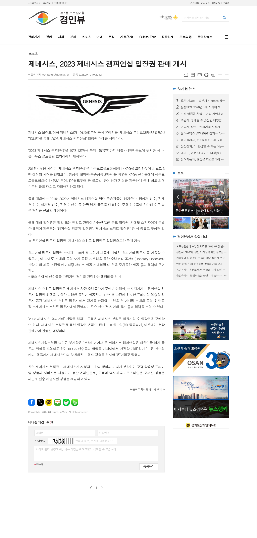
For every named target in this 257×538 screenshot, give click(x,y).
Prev (178, 197)
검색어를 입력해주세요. (197, 17)
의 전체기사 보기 (145, 389)
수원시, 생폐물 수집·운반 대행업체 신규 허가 (203, 120)
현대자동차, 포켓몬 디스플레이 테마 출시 (203, 159)
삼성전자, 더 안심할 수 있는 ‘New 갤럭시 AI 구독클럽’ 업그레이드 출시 (203, 146)
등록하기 (148, 466)
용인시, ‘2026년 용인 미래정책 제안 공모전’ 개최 (201, 252)
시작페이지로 (34, 2)
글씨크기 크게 (220, 75)
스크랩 (213, 75)
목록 (193, 75)
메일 (200, 75)
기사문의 (205, 2)
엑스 (40, 402)
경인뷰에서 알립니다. (192, 236)
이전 (91, 488)
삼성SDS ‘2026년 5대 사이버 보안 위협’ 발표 (203, 107)
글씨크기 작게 (227, 75)
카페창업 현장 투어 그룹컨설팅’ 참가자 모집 (200, 258)
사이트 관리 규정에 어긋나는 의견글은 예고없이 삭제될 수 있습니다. (76, 449)
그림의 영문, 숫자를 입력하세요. (94, 441)
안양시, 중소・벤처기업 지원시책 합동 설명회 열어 (203, 127)
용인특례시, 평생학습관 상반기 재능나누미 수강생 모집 (201, 275)
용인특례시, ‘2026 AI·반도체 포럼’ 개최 (203, 140)
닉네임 (40, 432)
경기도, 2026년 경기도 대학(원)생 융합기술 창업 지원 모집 (203, 153)
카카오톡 (48, 402)
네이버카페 (66, 402)
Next (224, 197)
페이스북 (31, 402)
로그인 (226, 2)
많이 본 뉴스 (186, 88)
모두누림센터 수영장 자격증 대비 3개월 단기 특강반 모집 (201, 246)
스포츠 (33, 53)
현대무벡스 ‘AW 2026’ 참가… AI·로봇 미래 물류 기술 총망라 (203, 133)
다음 (102, 488)
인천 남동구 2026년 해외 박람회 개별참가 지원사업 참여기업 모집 (201, 264)
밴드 (74, 402)
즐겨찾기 (47, 2)
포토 (180, 173)
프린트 (206, 75)
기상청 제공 (167, 18)
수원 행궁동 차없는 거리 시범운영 (202, 114)
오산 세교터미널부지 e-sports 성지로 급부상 (203, 101)
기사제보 (195, 2)
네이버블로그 (57, 402)
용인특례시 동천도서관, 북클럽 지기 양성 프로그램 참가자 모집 (201, 270)
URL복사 (186, 75)
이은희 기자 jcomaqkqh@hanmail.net (48, 74)
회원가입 (216, 2)
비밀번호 (104, 432)
